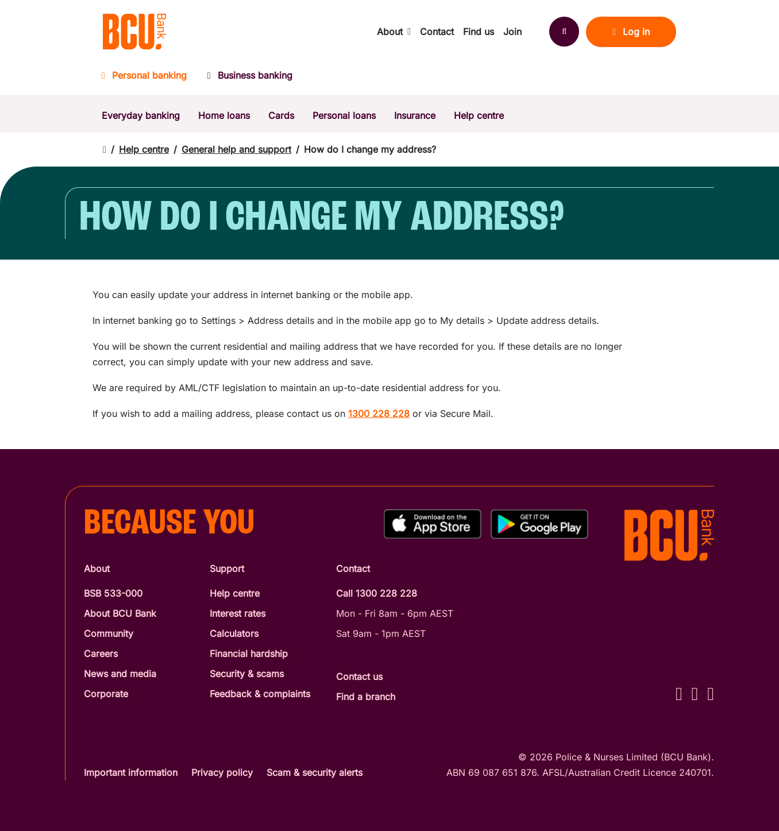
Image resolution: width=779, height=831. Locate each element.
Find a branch (365, 696)
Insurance (414, 115)
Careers (101, 653)
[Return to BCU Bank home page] (134, 31)
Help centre (479, 115)
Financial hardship (249, 653)
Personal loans (344, 115)
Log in (631, 31)
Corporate (106, 693)
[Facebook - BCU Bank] (679, 693)
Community (108, 633)
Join (512, 31)
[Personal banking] (149, 79)
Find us (478, 31)
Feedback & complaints (260, 693)
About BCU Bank (120, 613)
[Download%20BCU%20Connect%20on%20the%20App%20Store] (432, 524)
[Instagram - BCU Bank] (695, 693)
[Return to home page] (104, 149)
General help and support (236, 149)
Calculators (234, 633)
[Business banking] (250, 79)
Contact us (359, 676)
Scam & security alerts (314, 772)
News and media (120, 673)
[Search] (564, 32)
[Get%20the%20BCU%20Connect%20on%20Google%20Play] (539, 524)
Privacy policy (222, 772)
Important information (131, 772)
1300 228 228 (379, 413)
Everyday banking (141, 115)
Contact (437, 31)
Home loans (224, 115)
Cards (281, 115)
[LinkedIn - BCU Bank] (710, 693)
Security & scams (247, 673)
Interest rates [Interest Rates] (237, 613)
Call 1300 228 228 (376, 593)
